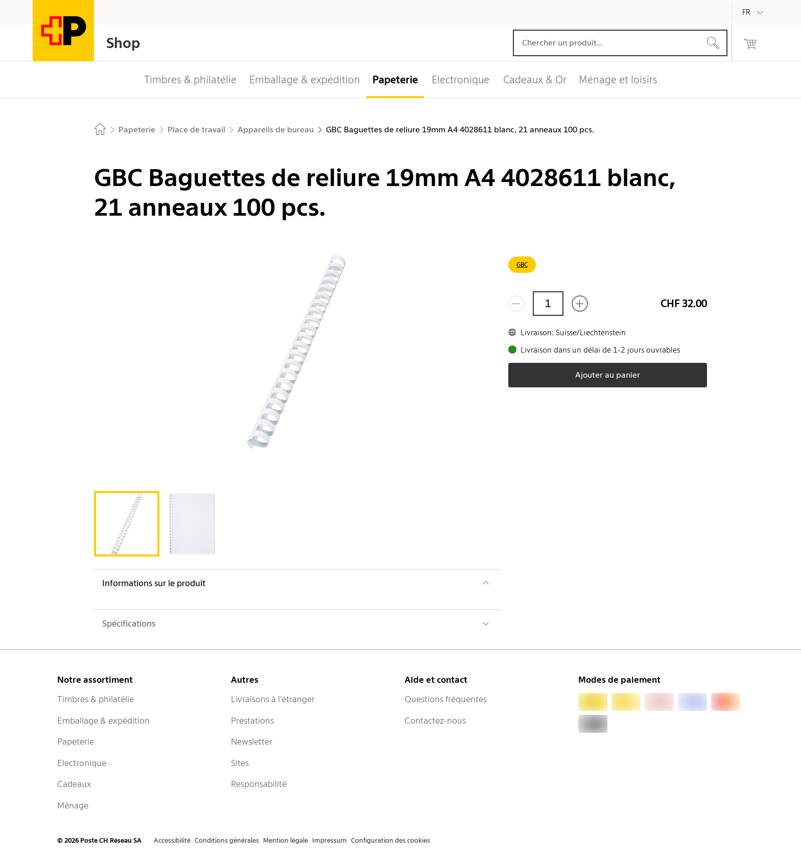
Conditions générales (227, 840)
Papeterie (75, 741)
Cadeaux (74, 784)
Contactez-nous (435, 720)
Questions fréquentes (446, 699)
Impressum (329, 840)
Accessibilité (172, 840)
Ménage (72, 805)
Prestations (252, 720)
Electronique (81, 763)
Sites (240, 763)
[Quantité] (548, 303)
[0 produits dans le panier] (750, 43)
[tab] (126, 524)
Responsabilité (259, 784)
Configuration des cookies (390, 840)
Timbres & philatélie (95, 699)
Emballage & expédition (103, 720)
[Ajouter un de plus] (580, 303)
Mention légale (285, 840)
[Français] (754, 12)
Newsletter (251, 741)
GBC (522, 264)
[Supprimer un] (516, 303)
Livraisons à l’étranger (273, 699)
